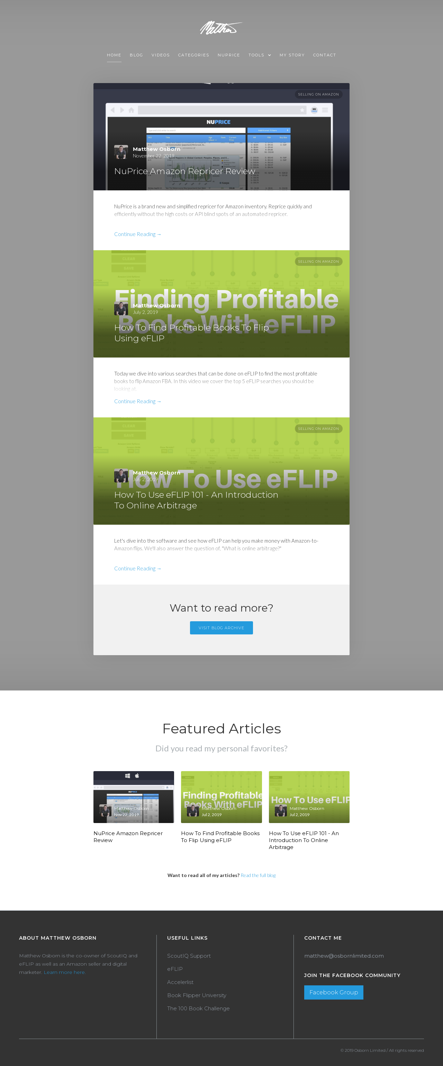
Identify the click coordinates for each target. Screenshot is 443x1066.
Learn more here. (65, 972)
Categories (193, 55)
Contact (324, 55)
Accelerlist (180, 982)
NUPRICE (229, 55)
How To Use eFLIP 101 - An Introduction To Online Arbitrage (304, 840)
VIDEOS (161, 55)
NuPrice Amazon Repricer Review (128, 836)
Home (114, 55)
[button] (259, 55)
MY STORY (292, 55)
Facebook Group (333, 992)
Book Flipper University (196, 995)
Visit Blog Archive (221, 627)
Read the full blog (258, 875)
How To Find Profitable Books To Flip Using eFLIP (220, 836)
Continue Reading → (138, 234)
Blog (136, 55)
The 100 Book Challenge (198, 1008)
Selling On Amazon (318, 94)
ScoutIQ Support (189, 955)
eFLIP (175, 969)
